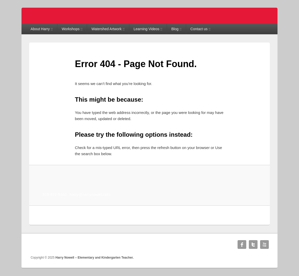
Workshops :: (72, 29)
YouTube (264, 244)
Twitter (253, 244)
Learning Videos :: (148, 29)
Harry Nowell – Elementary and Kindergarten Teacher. (95, 257)
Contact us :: (200, 29)
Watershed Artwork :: (107, 29)
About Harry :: (42, 29)
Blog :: (176, 29)
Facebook (242, 244)
